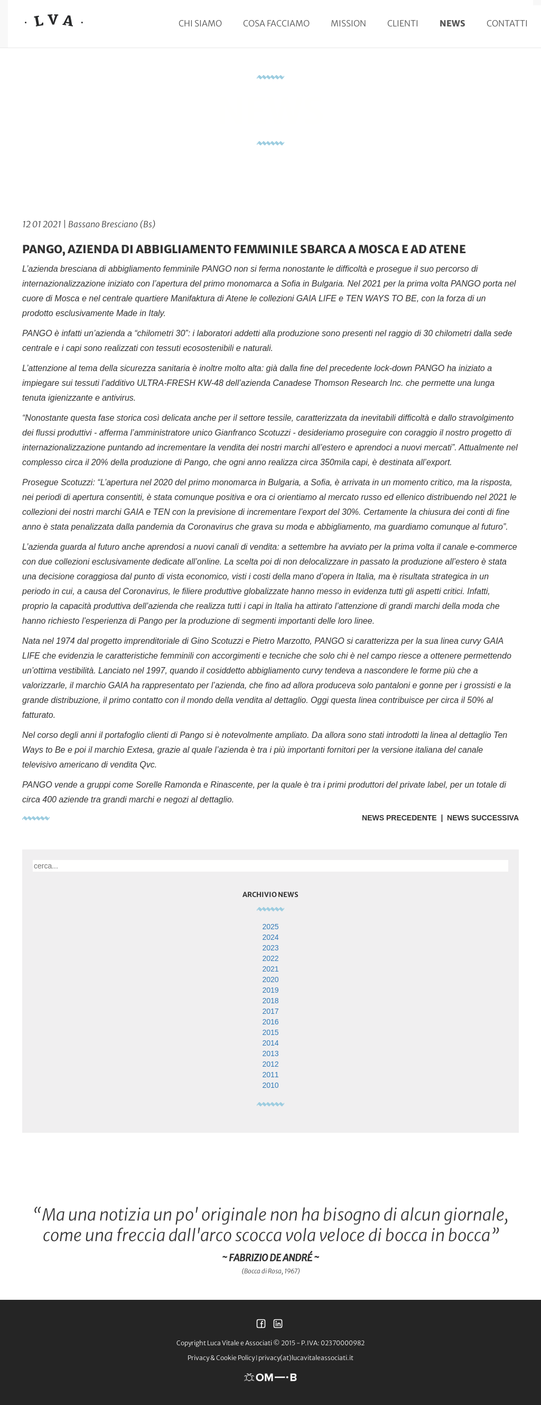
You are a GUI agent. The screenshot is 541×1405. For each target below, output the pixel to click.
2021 (270, 969)
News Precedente (399, 818)
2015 (270, 1032)
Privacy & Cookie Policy (221, 1358)
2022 (270, 958)
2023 (270, 948)
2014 (270, 1043)
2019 (270, 990)
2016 (270, 1022)
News (452, 23)
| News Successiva (478, 818)
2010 (270, 1085)
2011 (270, 1074)
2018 (270, 1000)
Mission (348, 23)
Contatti (507, 23)
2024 (270, 937)
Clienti (402, 23)
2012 (270, 1064)
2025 (270, 926)
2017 (270, 1011)
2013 (270, 1053)
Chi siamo (200, 23)
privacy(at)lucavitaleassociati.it (305, 1358)
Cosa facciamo (276, 23)
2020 (270, 979)
